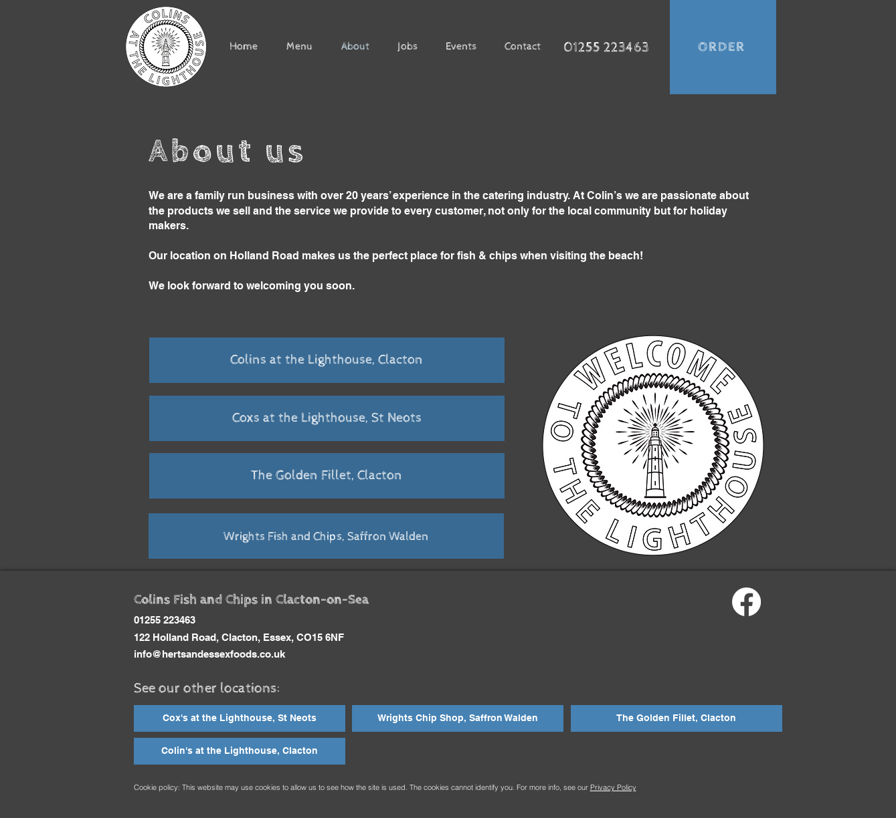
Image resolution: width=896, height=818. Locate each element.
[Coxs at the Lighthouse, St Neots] (327, 418)
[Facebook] (746, 601)
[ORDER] (723, 47)
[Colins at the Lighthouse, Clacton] (327, 360)
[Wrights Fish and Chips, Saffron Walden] (326, 536)
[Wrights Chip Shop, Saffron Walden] (457, 718)
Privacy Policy (613, 787)
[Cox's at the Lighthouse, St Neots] (239, 718)
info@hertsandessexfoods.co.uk (209, 654)
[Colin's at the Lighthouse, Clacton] (239, 751)
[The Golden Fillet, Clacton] (327, 476)
